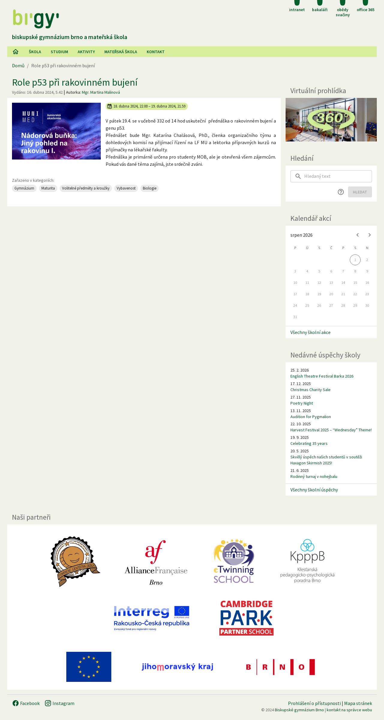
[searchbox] (338, 176)
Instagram (59, 703)
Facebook (26, 703)
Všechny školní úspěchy (314, 490)
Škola (35, 51)
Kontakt (156, 51)
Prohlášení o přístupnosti (314, 703)
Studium (59, 51)
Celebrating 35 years (309, 443)
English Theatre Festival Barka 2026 (321, 376)
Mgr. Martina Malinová (101, 92)
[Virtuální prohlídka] (331, 119)
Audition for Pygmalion (310, 416)
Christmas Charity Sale (310, 389)
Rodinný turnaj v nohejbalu (313, 476)
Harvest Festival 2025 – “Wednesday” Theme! (331, 430)
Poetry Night (301, 403)
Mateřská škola (120, 51)
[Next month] (370, 235)
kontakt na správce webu (349, 709)
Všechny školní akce (310, 332)
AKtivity (86, 51)
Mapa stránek (358, 703)
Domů (18, 65)
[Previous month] (358, 235)
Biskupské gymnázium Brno (299, 709)
